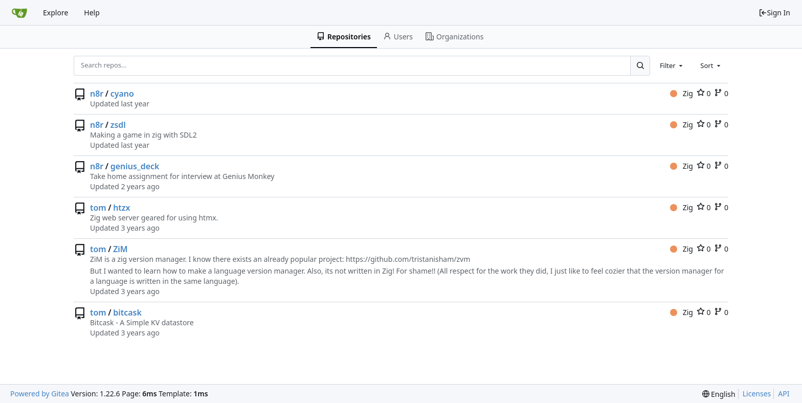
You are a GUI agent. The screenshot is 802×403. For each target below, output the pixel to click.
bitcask (127, 312)
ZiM (120, 249)
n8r (96, 93)
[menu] (719, 394)
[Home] (19, 13)
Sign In (774, 12)
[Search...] (640, 65)
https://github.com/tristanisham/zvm (408, 259)
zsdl (118, 125)
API (783, 393)
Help (92, 12)
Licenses (757, 393)
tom (98, 208)
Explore (55, 12)
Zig (681, 93)
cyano (122, 93)
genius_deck (135, 166)
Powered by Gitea (39, 393)
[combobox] (672, 65)
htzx (121, 208)
